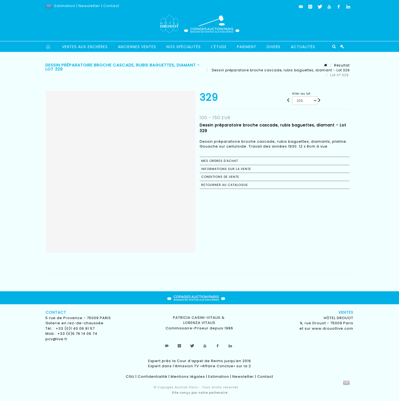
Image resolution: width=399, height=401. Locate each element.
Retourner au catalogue (224, 185)
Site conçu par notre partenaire (199, 392)
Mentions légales (188, 376)
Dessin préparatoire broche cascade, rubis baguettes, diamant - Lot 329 (280, 70)
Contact (111, 5)
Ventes (345, 312)
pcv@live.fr (56, 339)
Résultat (342, 65)
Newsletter (89, 5)
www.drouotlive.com (332, 328)
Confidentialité (152, 376)
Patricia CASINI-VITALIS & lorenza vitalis (199, 320)
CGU (130, 376)
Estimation (64, 5)
